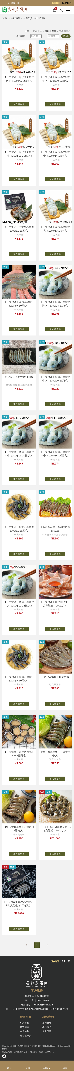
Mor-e (4, 1049)
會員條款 (24, 1031)
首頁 (4, 18)
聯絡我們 (47, 1027)
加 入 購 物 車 (21, 103)
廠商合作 (47, 1022)
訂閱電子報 (14, 3)
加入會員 (24, 1022)
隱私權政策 (26, 1035)
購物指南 (24, 1027)
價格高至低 (65, 31)
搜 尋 (66, 36)
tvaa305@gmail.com (43, 1005)
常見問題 (47, 1031)
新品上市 (37, 31)
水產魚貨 (28, 18)
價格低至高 (50, 31)
